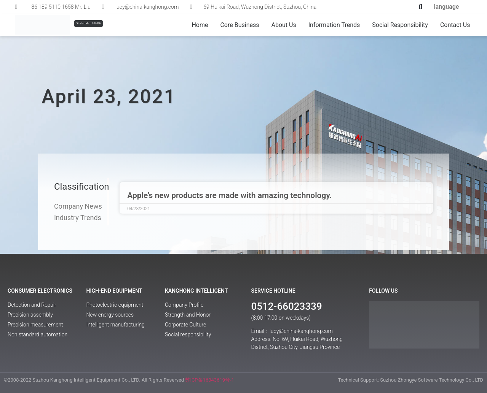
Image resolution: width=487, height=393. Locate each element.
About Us (283, 25)
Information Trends (334, 25)
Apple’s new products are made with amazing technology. (229, 195)
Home (200, 25)
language (446, 6)
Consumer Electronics (40, 291)
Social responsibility (400, 25)
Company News (78, 206)
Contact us (455, 25)
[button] (420, 7)
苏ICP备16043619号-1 (209, 380)
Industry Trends (77, 218)
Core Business (239, 25)
